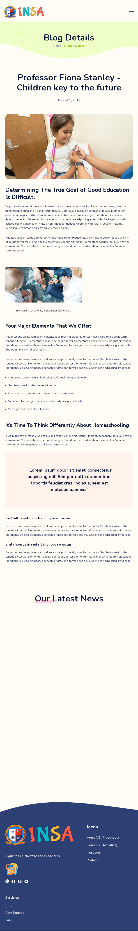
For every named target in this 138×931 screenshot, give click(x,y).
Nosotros (94, 852)
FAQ (8, 920)
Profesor (93, 860)
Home (57, 46)
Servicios (12, 898)
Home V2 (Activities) (102, 845)
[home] (24, 12)
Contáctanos (14, 913)
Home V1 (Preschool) (103, 837)
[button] (131, 11)
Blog (9, 905)
